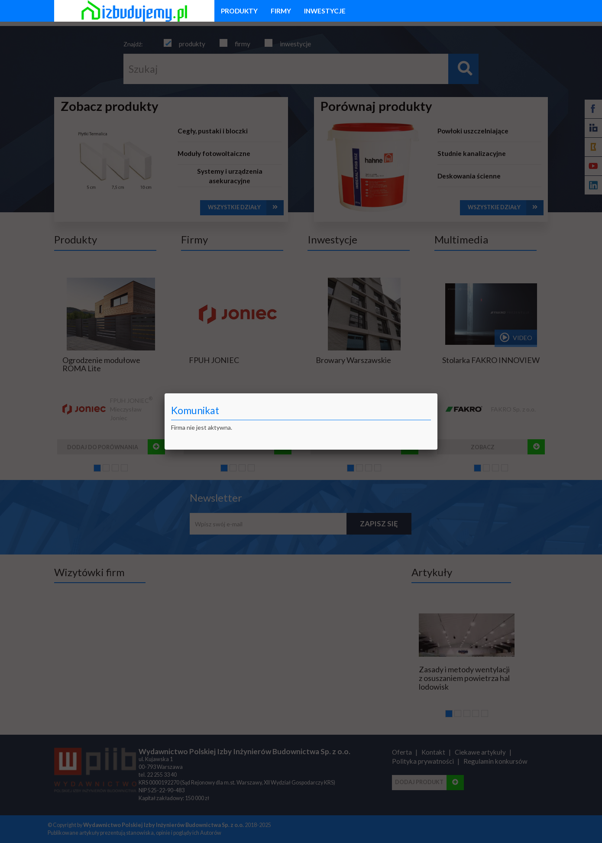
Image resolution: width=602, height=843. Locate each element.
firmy (281, 11)
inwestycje (325, 11)
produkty (239, 11)
